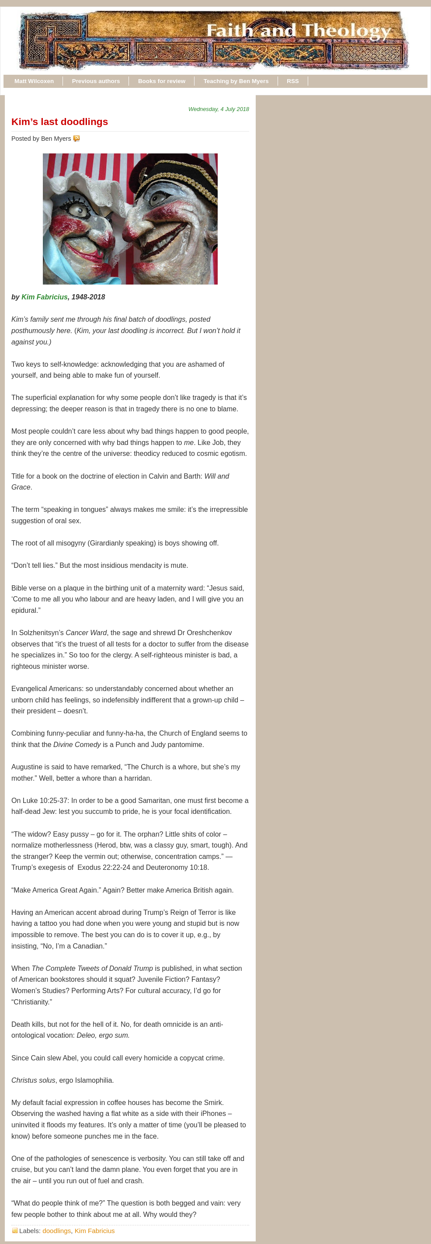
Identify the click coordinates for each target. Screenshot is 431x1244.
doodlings (56, 1230)
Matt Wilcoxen (34, 81)
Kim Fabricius (44, 297)
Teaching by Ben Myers (236, 81)
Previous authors (96, 81)
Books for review (161, 81)
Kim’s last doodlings (59, 121)
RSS (293, 81)
